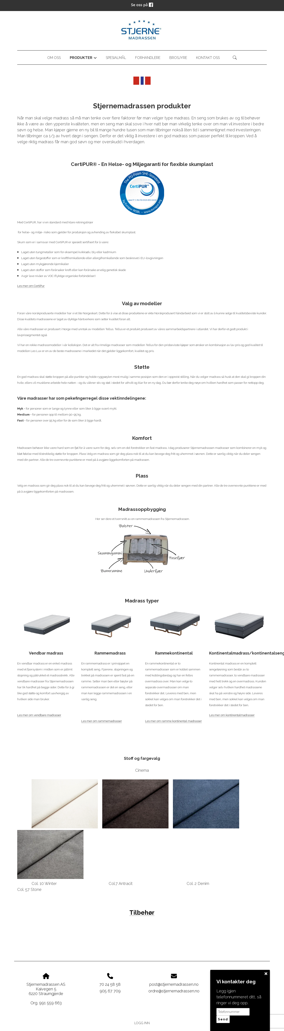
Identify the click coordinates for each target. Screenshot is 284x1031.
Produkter (83, 58)
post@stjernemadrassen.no (174, 984)
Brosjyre (178, 58)
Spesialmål (116, 58)
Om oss (54, 58)
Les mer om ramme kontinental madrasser (173, 721)
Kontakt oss (208, 58)
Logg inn (142, 1023)
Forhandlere (147, 58)
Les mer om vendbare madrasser (39, 715)
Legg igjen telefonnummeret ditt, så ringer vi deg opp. (238, 997)
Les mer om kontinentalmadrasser (232, 715)
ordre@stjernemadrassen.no (173, 991)
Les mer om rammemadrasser (101, 721)
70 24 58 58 (110, 984)
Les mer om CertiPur (31, 286)
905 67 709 (110, 991)
